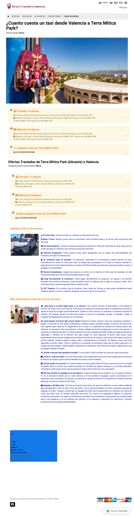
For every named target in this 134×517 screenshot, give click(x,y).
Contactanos (54, 16)
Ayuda (123, 7)
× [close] (126, 117)
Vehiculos (27, 16)
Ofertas (16, 16)
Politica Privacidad (36, 499)
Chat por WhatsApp (116, 511)
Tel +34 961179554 (51, 499)
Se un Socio (39, 16)
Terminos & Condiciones (19, 499)
